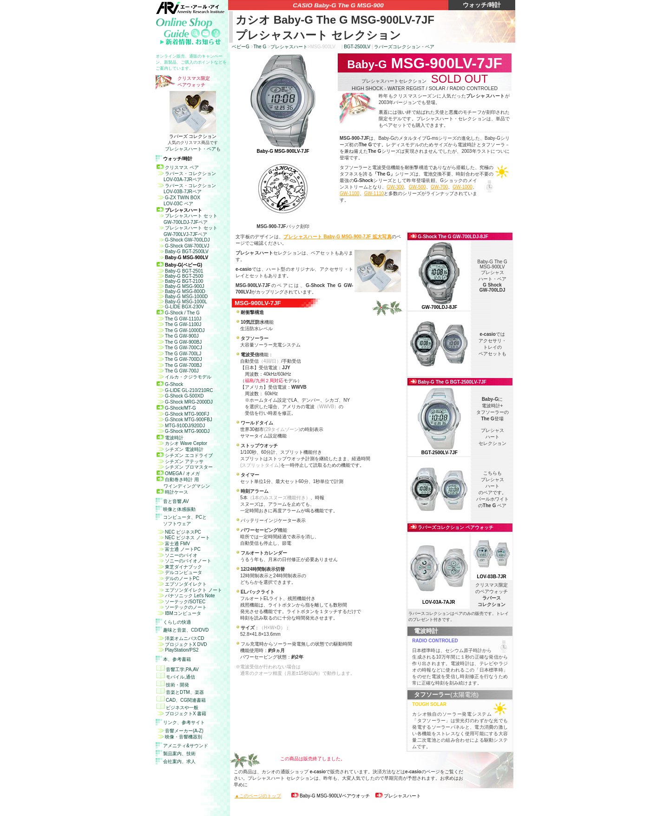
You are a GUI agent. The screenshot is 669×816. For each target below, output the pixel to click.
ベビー (240, 46)
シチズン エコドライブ (185, 455)
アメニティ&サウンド (185, 745)
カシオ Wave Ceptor (182, 443)
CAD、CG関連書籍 (181, 700)
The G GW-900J (178, 336)
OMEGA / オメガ (178, 473)
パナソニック (186, 595)
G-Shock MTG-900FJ (183, 414)
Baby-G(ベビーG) (179, 265)
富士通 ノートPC (179, 549)
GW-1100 (350, 193)
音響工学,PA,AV (177, 669)
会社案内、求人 (179, 761)
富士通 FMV (173, 543)
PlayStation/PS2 (177, 650)
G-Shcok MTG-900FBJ (184, 419)
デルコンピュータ (179, 572)
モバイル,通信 (175, 676)
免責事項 (208, 809)
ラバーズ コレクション (193, 136)
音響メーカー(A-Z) (180, 730)
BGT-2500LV (357, 46)
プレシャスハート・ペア (190, 148)
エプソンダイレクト (182, 584)
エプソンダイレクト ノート (189, 590)
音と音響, (176, 501)
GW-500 (417, 186)
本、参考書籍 (177, 659)
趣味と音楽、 (186, 630)
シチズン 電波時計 (180, 449)
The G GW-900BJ (179, 342)
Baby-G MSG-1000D (182, 296)
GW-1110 (374, 193)
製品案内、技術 (179, 753)
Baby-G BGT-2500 (180, 276)
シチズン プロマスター (185, 467)
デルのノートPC (178, 578)
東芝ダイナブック (179, 566)
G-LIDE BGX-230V (180, 306)
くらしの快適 (177, 622)
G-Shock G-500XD (180, 395)
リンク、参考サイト (184, 722)
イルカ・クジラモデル (184, 376)
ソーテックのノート (186, 607)
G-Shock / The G (178, 312)
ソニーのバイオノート (184, 560)
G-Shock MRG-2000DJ (185, 402)
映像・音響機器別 (179, 736)
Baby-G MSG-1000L (182, 301)
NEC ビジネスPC (179, 532)
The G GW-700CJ (179, 347)
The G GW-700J (178, 370)
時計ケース (172, 492)
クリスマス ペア (178, 167)
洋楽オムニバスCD (180, 638)
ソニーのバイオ (177, 555)
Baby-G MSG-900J (180, 286)
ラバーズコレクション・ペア (404, 46)
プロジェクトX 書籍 (181, 713)
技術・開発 (172, 684)
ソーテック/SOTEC (185, 601)
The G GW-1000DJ (180, 330)
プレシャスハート (289, 46)
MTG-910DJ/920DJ (181, 425)
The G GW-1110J (179, 318)
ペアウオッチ (330, 795)
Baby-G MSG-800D (181, 291)
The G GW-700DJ (179, 359)
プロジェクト (182, 644)
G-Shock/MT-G (176, 408)
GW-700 (439, 186)
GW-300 (395, 186)
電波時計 (170, 437)
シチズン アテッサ (180, 461)
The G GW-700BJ (179, 365)
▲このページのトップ (258, 795)
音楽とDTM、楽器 (180, 692)
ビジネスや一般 (177, 707)
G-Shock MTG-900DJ (183, 431)
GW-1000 (462, 186)
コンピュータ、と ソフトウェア (185, 520)
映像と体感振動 (179, 509)
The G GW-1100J (179, 324)
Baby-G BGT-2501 (180, 271)
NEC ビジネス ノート (183, 537)
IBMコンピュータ (179, 613)
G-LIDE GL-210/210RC (185, 390)
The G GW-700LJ (179, 353)
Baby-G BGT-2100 (180, 281)
